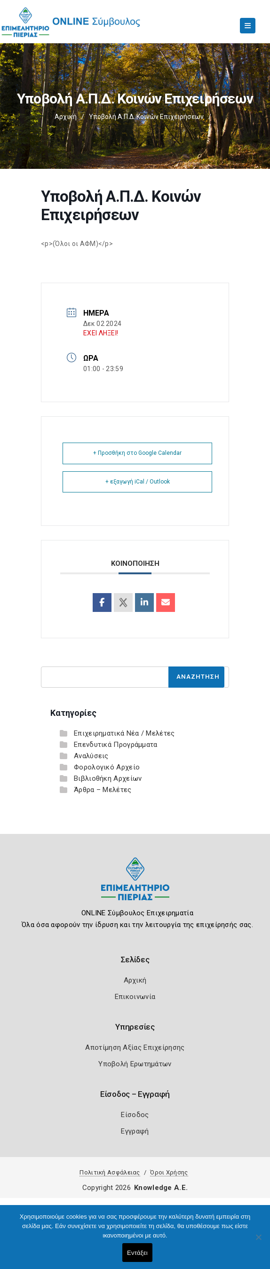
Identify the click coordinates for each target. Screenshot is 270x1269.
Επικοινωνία (135, 996)
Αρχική (66, 116)
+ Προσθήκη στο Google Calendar (137, 453)
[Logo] (135, 886)
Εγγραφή (135, 1131)
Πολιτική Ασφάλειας (109, 1172)
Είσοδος (135, 1114)
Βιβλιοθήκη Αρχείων (108, 778)
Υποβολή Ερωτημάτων (134, 1064)
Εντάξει (137, 1252)
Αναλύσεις (91, 756)
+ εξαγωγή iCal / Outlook (137, 481)
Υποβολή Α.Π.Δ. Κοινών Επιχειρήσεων (146, 116)
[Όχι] (258, 1241)
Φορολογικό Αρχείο (107, 767)
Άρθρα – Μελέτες (103, 789)
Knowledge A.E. (161, 1187)
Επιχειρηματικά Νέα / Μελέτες (124, 733)
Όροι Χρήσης (169, 1172)
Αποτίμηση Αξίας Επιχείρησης (134, 1047)
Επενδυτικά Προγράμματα (116, 744)
